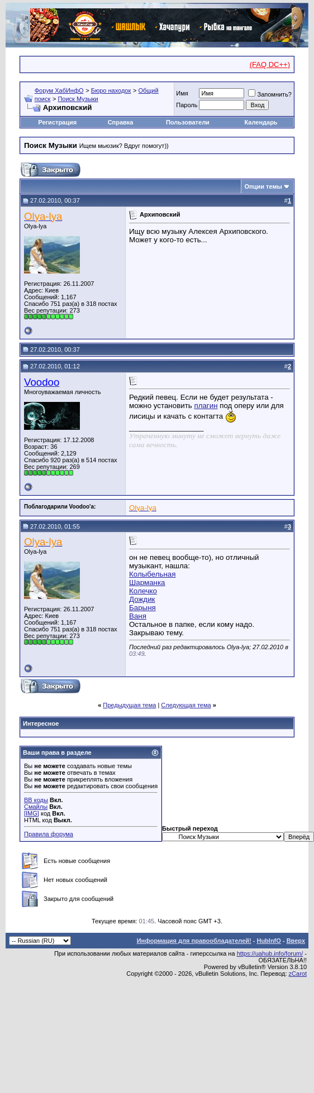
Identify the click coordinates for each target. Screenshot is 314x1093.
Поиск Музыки (78, 98)
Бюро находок (111, 90)
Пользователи (188, 122)
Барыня (142, 607)
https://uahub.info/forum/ (270, 953)
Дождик (142, 599)
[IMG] (31, 813)
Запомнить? (270, 94)
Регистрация (57, 122)
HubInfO (268, 940)
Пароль (186, 105)
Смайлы (35, 806)
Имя (182, 93)
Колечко (143, 591)
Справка (121, 122)
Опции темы (263, 186)
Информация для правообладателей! (194, 940)
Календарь (260, 122)
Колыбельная (152, 574)
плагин (205, 405)
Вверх (296, 940)
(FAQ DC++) (270, 64)
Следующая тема (186, 705)
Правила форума (48, 834)
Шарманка (147, 582)
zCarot (298, 973)
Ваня (137, 616)
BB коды (36, 800)
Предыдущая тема (129, 705)
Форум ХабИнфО (59, 90)
